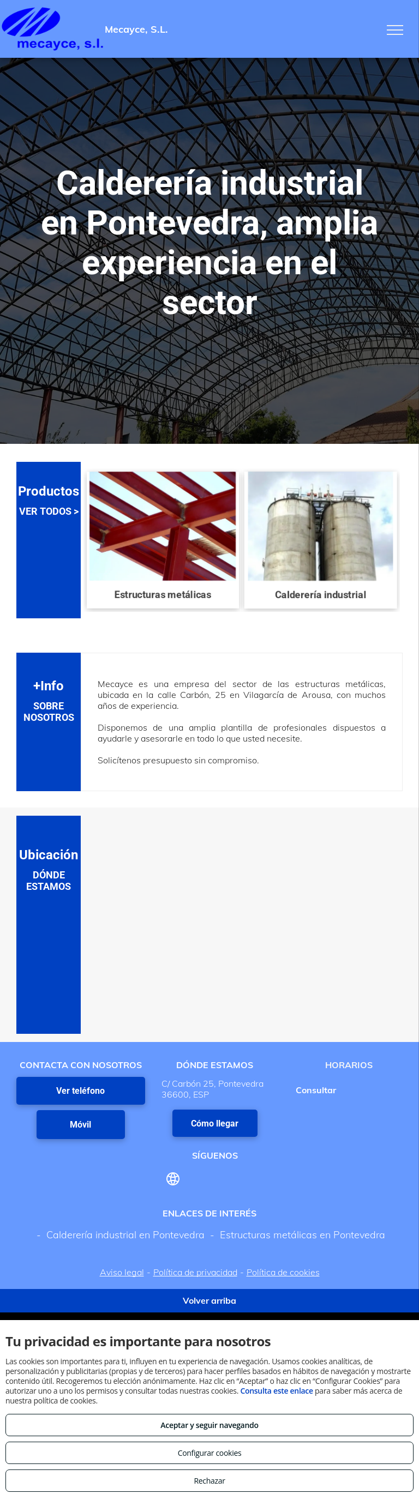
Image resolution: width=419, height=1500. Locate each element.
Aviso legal (122, 1272)
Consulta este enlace (276, 1390)
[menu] (395, 30)
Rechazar (209, 1480)
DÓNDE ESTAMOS (48, 880)
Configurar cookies (210, 1453)
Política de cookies (283, 1272)
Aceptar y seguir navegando (209, 1425)
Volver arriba (209, 1300)
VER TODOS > (49, 511)
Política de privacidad (195, 1272)
